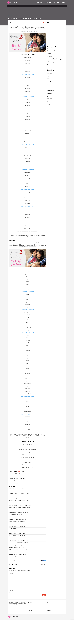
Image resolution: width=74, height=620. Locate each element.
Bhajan (48, 602)
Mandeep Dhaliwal (50, 99)
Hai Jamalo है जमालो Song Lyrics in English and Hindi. (17, 519)
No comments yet (13, 564)
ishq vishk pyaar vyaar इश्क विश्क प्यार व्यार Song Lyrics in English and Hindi (21, 542)
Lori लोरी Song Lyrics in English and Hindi (15, 514)
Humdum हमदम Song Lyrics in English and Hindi (16, 538)
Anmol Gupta (49, 95)
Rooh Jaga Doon (49, 76)
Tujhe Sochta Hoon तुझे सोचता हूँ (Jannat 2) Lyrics (17, 478)
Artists (41, 2)
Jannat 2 (39, 18)
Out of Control (49, 86)
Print (44, 22)
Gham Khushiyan (49, 73)
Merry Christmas (49, 79)
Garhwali (48, 607)
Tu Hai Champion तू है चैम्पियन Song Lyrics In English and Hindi (19, 516)
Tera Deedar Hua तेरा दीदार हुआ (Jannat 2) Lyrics (16, 483)
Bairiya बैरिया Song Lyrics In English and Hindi (16, 488)
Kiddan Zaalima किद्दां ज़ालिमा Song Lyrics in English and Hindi (19, 491)
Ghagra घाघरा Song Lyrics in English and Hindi (16, 495)
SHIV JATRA (49, 53)
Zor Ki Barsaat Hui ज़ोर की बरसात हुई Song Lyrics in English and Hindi (20, 540)
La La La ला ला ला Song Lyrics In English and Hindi (17, 526)
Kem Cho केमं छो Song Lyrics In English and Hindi (17, 523)
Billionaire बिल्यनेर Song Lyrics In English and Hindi (17, 533)
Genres (50, 2)
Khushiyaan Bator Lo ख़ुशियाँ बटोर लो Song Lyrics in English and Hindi (20, 505)
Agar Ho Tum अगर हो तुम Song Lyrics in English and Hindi (18, 556)
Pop (28, 605)
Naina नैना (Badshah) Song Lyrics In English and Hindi (17, 545)
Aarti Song (48, 604)
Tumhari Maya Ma (50, 48)
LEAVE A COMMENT (43, 564)
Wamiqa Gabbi (49, 103)
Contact (63, 2)
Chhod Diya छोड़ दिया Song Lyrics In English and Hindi (17, 528)
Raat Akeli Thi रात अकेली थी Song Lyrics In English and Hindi (19, 509)
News (54, 2)
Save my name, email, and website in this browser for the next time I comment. (22, 592)
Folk (47, 608)
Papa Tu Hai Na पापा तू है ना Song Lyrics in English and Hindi (18, 500)
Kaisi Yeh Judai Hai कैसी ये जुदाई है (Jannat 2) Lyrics (17, 473)
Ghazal (48, 605)
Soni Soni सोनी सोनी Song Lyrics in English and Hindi (17, 554)
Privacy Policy (63, 616)
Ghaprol (48, 71)
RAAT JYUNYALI (49, 56)
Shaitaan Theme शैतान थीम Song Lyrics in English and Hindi (18, 512)
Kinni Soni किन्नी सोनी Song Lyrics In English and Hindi (17, 521)
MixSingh (48, 101)
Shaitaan (48, 78)
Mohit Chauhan (11, 16)
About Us (59, 2)
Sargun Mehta (49, 98)
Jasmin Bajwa (49, 104)
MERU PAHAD (49, 51)
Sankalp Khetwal (49, 93)
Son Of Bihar (49, 81)
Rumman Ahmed (49, 96)
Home (38, 2)
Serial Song (49, 610)
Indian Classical (30, 607)
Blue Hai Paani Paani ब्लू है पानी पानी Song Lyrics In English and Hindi (20, 498)
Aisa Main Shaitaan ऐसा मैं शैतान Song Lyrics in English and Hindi (19, 507)
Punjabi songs (30, 610)
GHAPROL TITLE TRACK (51, 50)
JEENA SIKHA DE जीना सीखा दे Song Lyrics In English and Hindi (19, 552)
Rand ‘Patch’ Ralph (50, 106)
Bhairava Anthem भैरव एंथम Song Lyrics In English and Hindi (18, 549)
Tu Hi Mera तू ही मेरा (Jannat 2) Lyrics (15, 480)
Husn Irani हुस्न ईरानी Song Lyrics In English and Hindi (17, 535)
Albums (46, 2)
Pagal (48, 84)
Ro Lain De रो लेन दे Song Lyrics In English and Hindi (17, 502)
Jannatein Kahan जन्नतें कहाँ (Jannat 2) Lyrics (16, 476)
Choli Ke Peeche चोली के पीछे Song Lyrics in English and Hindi (19, 493)
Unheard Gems (49, 75)
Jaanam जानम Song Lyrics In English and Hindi (16, 547)
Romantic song (30, 604)
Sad (28, 608)
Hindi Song (30, 602)
